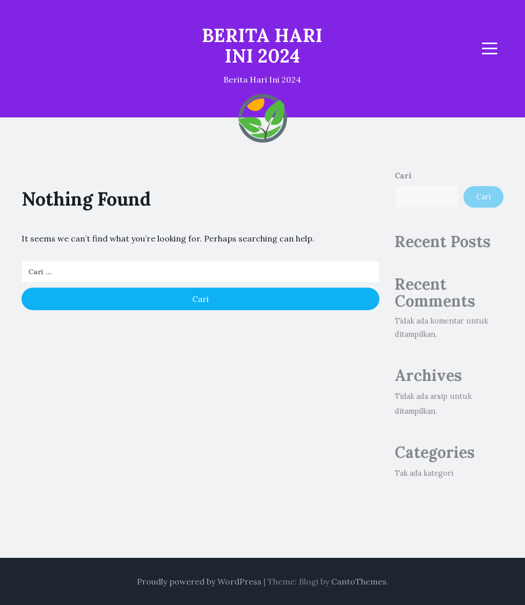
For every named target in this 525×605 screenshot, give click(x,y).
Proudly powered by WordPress (199, 581)
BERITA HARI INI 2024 (262, 46)
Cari (403, 175)
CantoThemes (359, 581)
